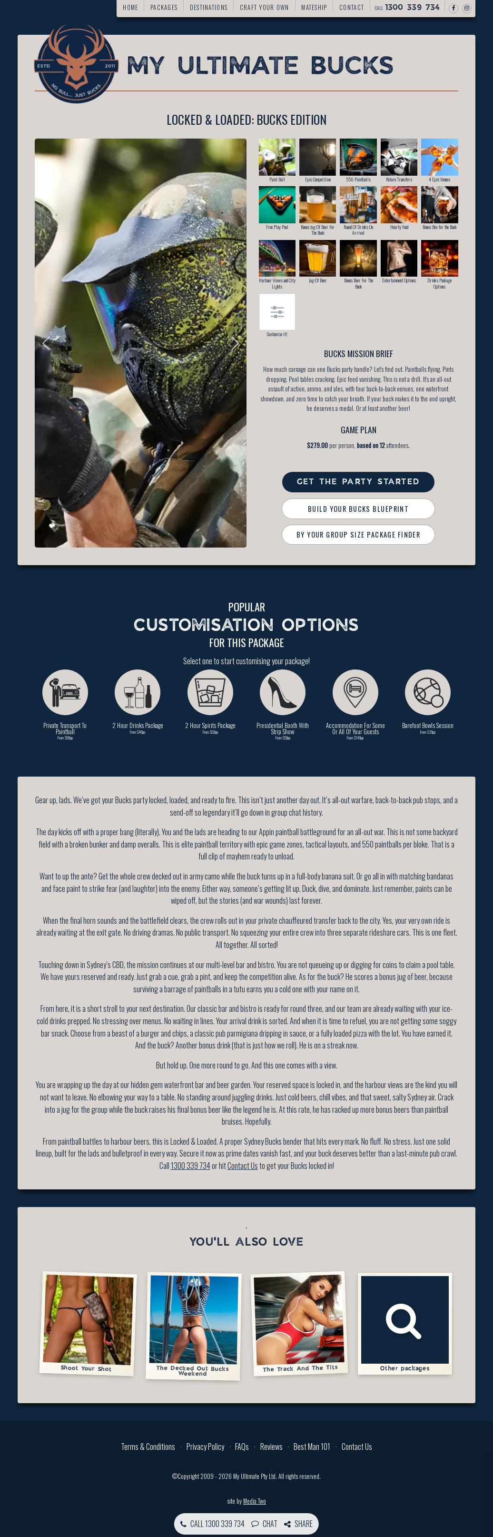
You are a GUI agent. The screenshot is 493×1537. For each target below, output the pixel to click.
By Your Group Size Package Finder (358, 534)
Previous (49, 343)
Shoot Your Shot (88, 1323)
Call (407, 7)
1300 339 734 (190, 1165)
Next (232, 343)
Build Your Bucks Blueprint (358, 509)
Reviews (271, 1446)
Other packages (405, 1323)
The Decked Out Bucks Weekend (193, 1326)
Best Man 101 (312, 1446)
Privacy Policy (205, 1446)
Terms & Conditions (148, 1446)
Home (130, 7)
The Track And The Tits (299, 1324)
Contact (351, 7)
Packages (163, 7)
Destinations (208, 7)
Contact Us (242, 1165)
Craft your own (264, 7)
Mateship (314, 7)
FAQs (242, 1446)
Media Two (254, 1501)
